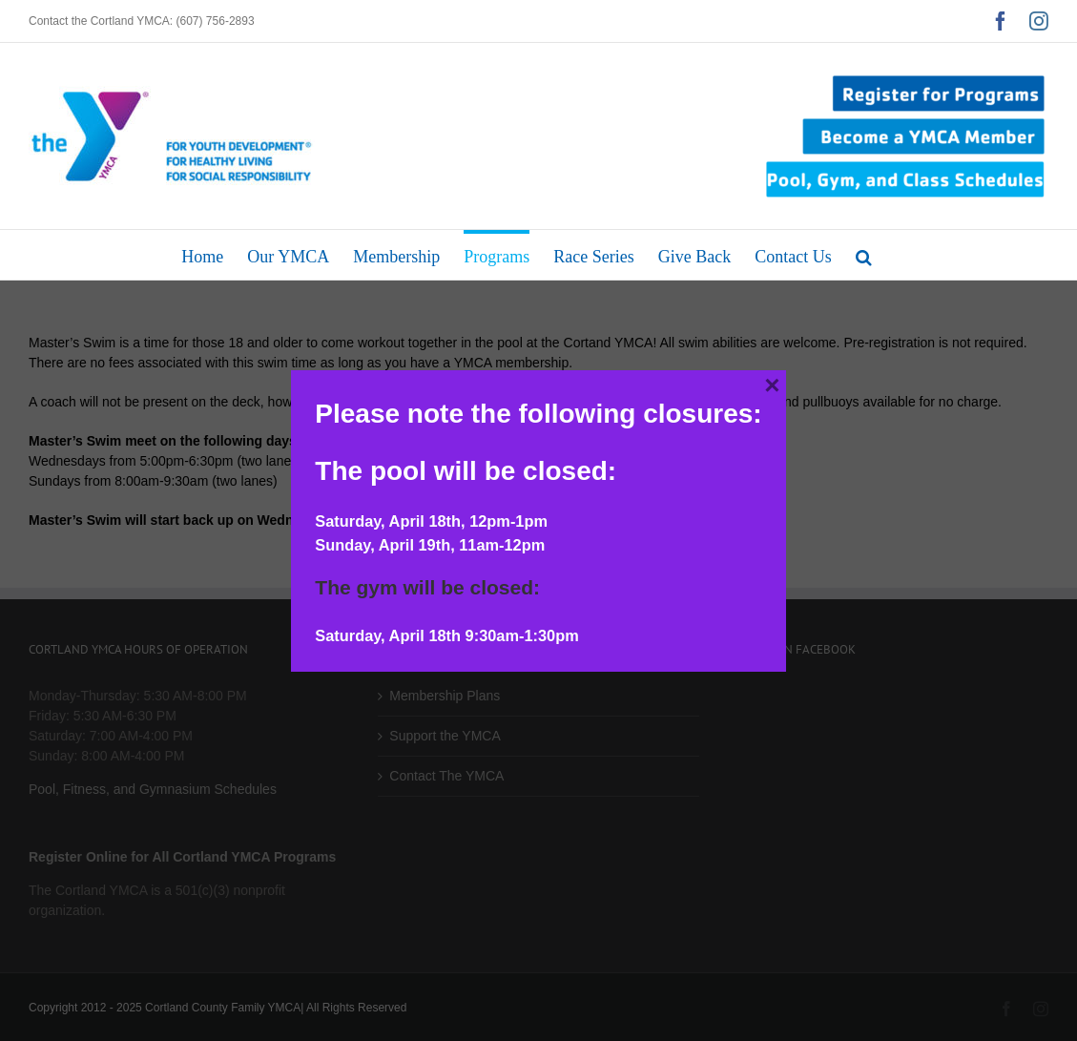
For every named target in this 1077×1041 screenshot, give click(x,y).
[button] (864, 255)
